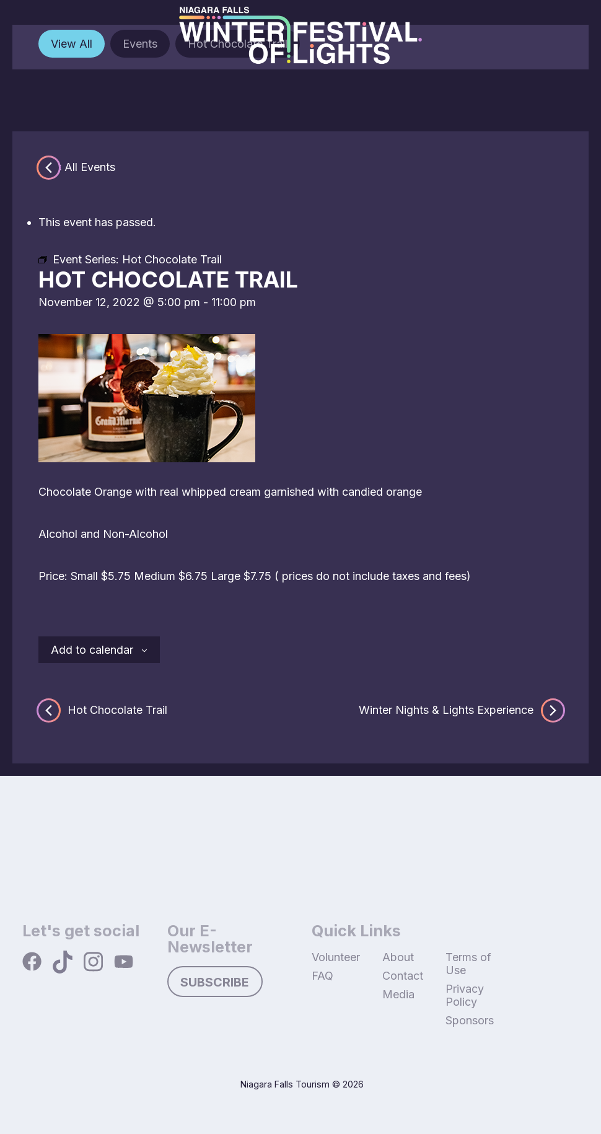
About (398, 957)
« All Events (85, 167)
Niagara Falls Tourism (285, 1084)
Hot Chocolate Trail (102, 710)
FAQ (322, 975)
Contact (402, 975)
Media (398, 994)
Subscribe (214, 982)
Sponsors (469, 1020)
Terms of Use (468, 964)
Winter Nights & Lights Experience (461, 710)
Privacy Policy (464, 995)
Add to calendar (92, 649)
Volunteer (336, 957)
